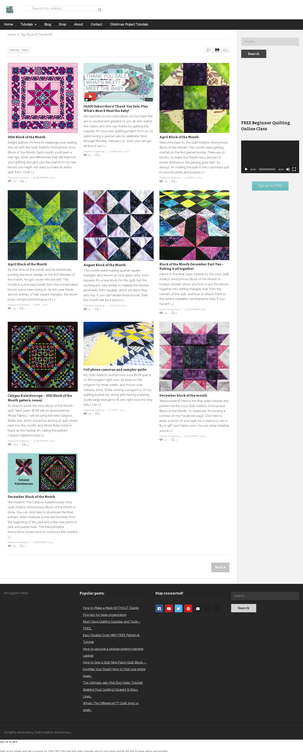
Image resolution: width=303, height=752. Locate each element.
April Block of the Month (179, 137)
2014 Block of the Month (27, 137)
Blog (47, 24)
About (78, 24)
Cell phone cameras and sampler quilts (115, 369)
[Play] (246, 169)
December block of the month (183, 395)
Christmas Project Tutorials (129, 24)
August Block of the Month (104, 265)
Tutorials (28, 24)
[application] (270, 157)
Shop (62, 24)
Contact (96, 24)
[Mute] (288, 169)
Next (219, 567)
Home (8, 24)
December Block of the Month (31, 497)
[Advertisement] (270, 89)
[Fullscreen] (294, 169)
